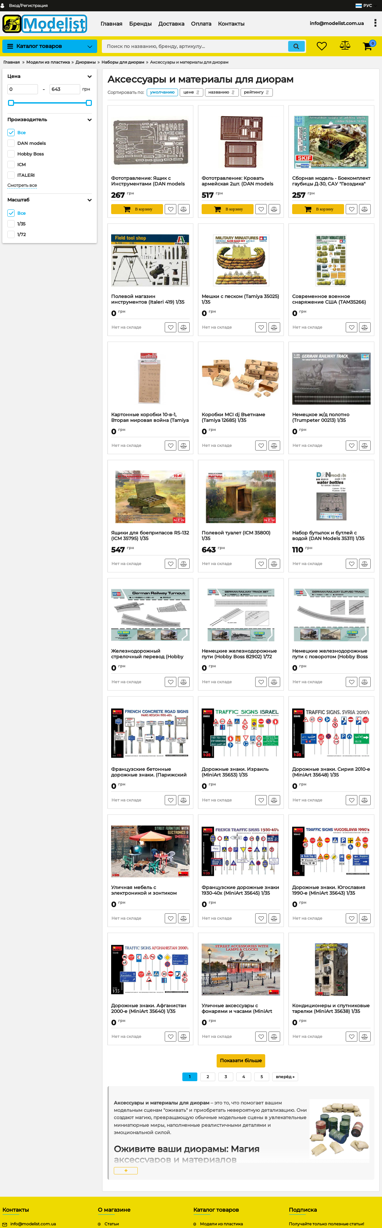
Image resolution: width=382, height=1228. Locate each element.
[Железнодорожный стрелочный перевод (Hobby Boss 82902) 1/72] (150, 615)
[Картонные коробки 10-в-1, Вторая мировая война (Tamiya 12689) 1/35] (150, 378)
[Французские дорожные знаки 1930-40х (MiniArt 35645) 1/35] (241, 851)
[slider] (11, 103)
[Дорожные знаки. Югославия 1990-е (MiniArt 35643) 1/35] (331, 851)
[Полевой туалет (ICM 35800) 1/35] (241, 496)
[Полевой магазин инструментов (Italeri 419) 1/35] (150, 260)
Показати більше (241, 1061)
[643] (65, 89)
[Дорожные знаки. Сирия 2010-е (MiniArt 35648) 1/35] (331, 733)
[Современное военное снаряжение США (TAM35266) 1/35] (331, 260)
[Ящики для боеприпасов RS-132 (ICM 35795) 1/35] (150, 496)
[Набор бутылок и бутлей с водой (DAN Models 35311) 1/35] (331, 496)
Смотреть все (22, 185)
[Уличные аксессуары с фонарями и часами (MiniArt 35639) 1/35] (241, 969)
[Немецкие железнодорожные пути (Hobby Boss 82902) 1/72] (241, 615)
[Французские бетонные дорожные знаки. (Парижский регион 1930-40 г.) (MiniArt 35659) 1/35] (150, 733)
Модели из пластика (221, 1224)
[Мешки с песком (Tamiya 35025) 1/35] (241, 260)
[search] (203, 46)
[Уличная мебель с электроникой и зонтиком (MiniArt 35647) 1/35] (150, 851)
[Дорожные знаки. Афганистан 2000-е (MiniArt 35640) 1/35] (150, 969)
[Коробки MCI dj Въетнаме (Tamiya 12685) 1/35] (241, 378)
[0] (22, 89)
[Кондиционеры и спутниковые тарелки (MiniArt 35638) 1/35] (331, 969)
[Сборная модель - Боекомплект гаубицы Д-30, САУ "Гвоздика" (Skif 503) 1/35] (331, 142)
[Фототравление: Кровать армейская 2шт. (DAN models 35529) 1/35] (241, 142)
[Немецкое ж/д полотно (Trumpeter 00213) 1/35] (331, 378)
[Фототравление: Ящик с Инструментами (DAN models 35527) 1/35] (150, 142)
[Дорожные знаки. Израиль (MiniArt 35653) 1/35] (241, 733)
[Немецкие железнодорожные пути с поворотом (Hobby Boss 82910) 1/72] (331, 615)
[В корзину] (137, 209)
